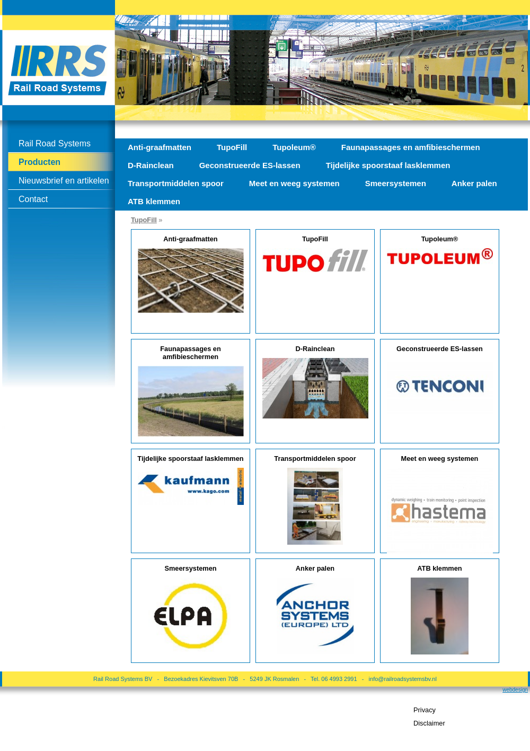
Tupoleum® (294, 147)
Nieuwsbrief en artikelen (64, 180)
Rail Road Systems (55, 143)
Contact (33, 199)
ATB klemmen (154, 201)
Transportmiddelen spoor (176, 183)
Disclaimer (429, 723)
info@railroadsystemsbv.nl (403, 679)
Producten (39, 162)
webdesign (515, 690)
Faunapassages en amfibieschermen (410, 147)
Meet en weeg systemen (294, 183)
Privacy (424, 710)
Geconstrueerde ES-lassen (250, 165)
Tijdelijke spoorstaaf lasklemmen (388, 165)
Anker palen (474, 183)
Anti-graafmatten (159, 147)
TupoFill (232, 147)
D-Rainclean (151, 165)
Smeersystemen (395, 183)
